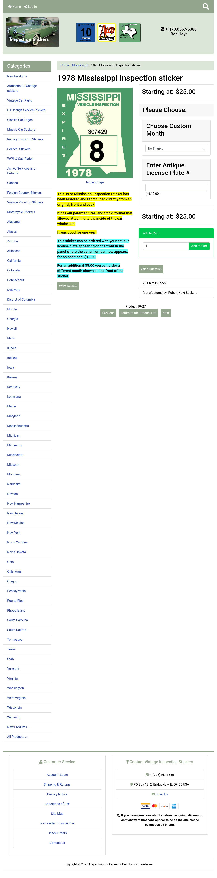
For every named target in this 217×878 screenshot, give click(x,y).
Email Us (160, 794)
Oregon (12, 581)
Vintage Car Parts (19, 100)
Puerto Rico (15, 601)
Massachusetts (18, 426)
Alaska (12, 231)
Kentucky (13, 387)
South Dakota (16, 630)
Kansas (12, 377)
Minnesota (14, 445)
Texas (11, 649)
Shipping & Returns (57, 784)
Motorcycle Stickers (21, 212)
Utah (10, 659)
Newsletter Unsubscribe (57, 823)
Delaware (13, 290)
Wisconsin (14, 707)
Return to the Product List (138, 313)
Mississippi (80, 65)
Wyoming (13, 717)
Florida (12, 309)
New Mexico (16, 523)
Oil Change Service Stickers (26, 110)
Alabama (13, 222)
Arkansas (13, 251)
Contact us (57, 843)
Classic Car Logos (20, 120)
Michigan (13, 435)
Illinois (11, 348)
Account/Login (57, 775)
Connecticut (15, 280)
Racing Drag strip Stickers (25, 139)
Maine (11, 406)
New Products (17, 76)
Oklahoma (14, 571)
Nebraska (14, 484)
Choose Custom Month (168, 129)
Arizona (12, 241)
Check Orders (57, 833)
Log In (30, 7)
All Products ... (17, 737)
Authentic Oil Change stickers (22, 88)
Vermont (13, 669)
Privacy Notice (57, 794)
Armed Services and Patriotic (21, 171)
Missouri (13, 465)
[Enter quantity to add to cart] (166, 246)
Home (14, 7)
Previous (108, 313)
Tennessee (14, 639)
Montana (13, 474)
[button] (206, 7)
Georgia (12, 319)
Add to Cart (199, 246)
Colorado (13, 270)
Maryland (13, 416)
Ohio (10, 562)
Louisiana (14, 397)
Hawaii (12, 329)
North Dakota (16, 552)
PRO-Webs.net (143, 864)
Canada (12, 183)
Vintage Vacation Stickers (25, 202)
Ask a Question (151, 269)
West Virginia (16, 698)
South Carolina (17, 620)
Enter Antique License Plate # (168, 168)
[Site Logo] (33, 32)
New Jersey (15, 513)
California (14, 261)
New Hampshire (18, 503)
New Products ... (18, 727)
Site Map (57, 814)
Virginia (12, 678)
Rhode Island (16, 610)
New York (14, 533)
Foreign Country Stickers (24, 193)
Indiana (12, 358)
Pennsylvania (16, 591)
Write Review (68, 286)
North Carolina (17, 542)
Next (165, 313)
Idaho (11, 338)
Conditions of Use (57, 804)
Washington (15, 688)
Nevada (12, 494)
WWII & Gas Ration (20, 159)
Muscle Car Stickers (21, 129)
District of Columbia (21, 299)
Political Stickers (19, 149)
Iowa (10, 367)
